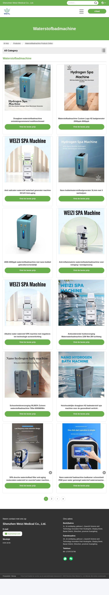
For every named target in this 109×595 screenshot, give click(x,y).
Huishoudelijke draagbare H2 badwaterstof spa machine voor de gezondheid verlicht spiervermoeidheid (81, 422)
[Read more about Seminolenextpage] (57, 515)
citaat (97, 11)
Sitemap (13, 592)
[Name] (95, 2)
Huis (6, 43)
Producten (17, 43)
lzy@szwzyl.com (12, 550)
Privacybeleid (6, 592)
